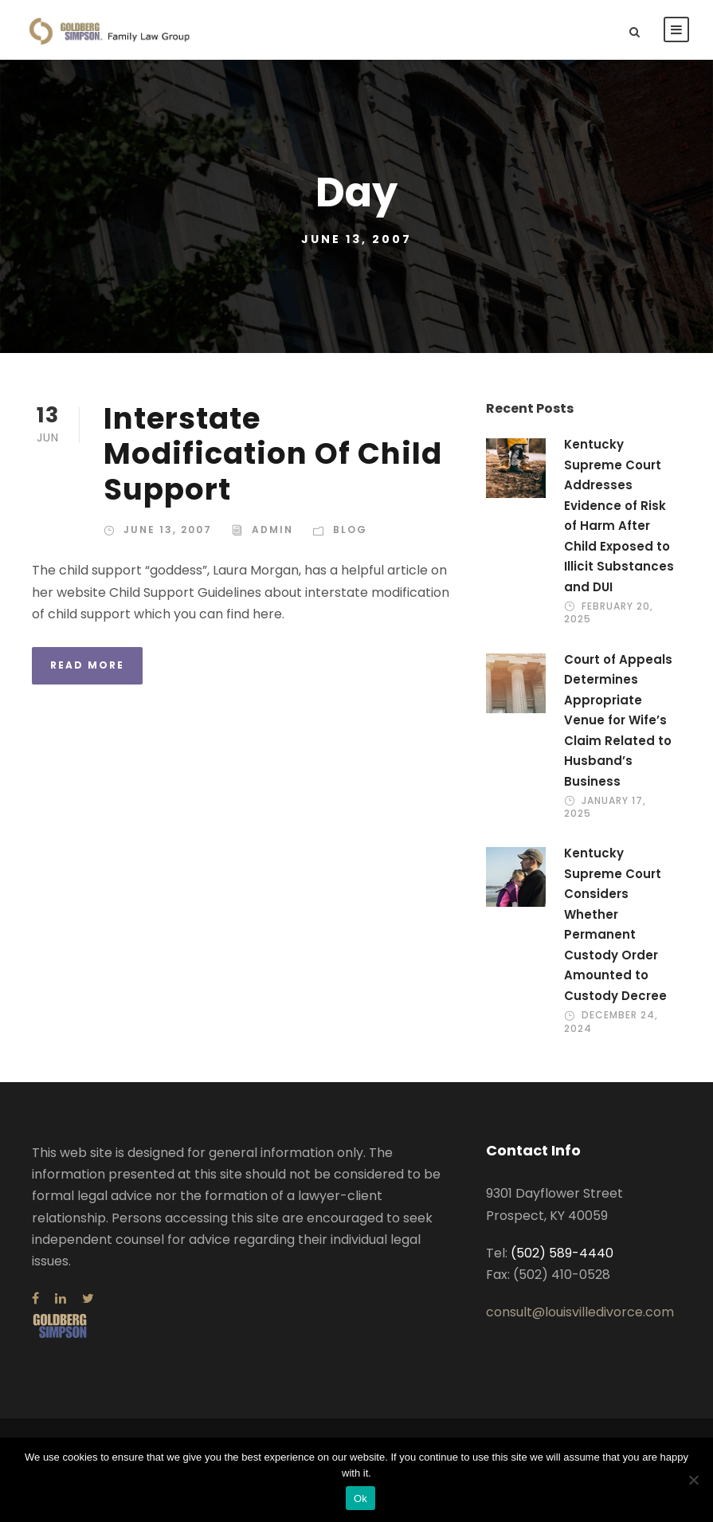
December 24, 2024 (611, 1021)
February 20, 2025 (608, 612)
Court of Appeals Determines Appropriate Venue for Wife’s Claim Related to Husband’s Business (618, 720)
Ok (360, 1498)
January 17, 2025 (605, 807)
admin (272, 529)
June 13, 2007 (167, 529)
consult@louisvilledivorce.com (580, 1312)
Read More (87, 665)
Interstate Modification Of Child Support (273, 454)
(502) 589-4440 (562, 1253)
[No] (693, 1480)
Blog (350, 529)
